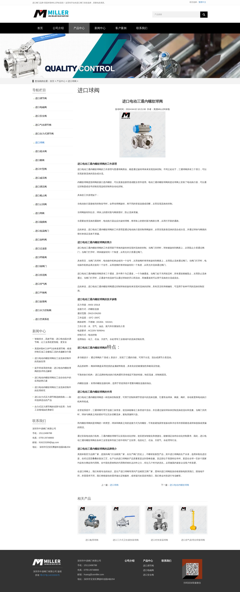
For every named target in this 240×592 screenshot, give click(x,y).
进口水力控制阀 (43, 310)
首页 (52, 81)
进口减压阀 (41, 177)
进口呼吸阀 (41, 257)
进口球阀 (72, 81)
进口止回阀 (41, 204)
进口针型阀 (41, 169)
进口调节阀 (41, 98)
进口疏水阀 (41, 151)
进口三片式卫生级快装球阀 (126, 540)
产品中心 (61, 81)
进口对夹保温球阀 (159, 540)
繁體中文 (202, 2)
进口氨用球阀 (91, 540)
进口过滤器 (41, 248)
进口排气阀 (41, 283)
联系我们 (166, 560)
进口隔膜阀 (41, 222)
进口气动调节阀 (43, 124)
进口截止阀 (41, 195)
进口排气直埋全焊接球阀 (193, 540)
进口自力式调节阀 (44, 133)
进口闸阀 (39, 213)
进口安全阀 (41, 116)
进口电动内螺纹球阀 (179, 485)
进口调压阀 (41, 186)
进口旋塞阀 (41, 301)
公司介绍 (129, 560)
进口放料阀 (41, 239)
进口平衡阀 (41, 292)
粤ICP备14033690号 (50, 575)
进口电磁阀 (41, 107)
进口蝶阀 (39, 160)
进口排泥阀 (41, 275)
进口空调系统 (42, 319)
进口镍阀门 (41, 266)
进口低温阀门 (42, 230)
